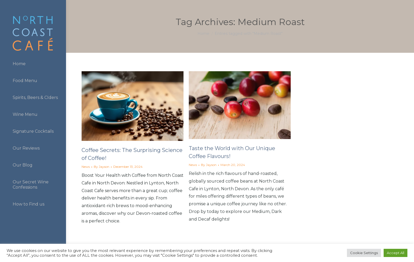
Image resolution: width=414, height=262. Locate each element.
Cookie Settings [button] (364, 253)
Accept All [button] (395, 253)
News (86, 167)
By (101, 167)
